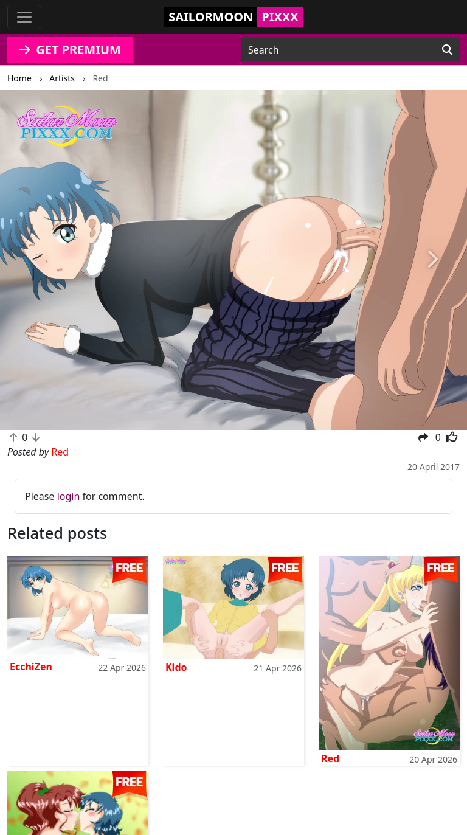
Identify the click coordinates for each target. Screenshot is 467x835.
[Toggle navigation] (24, 17)
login (68, 496)
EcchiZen (31, 666)
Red (330, 758)
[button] (35, 260)
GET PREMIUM (70, 49)
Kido (176, 667)
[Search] (447, 49)
